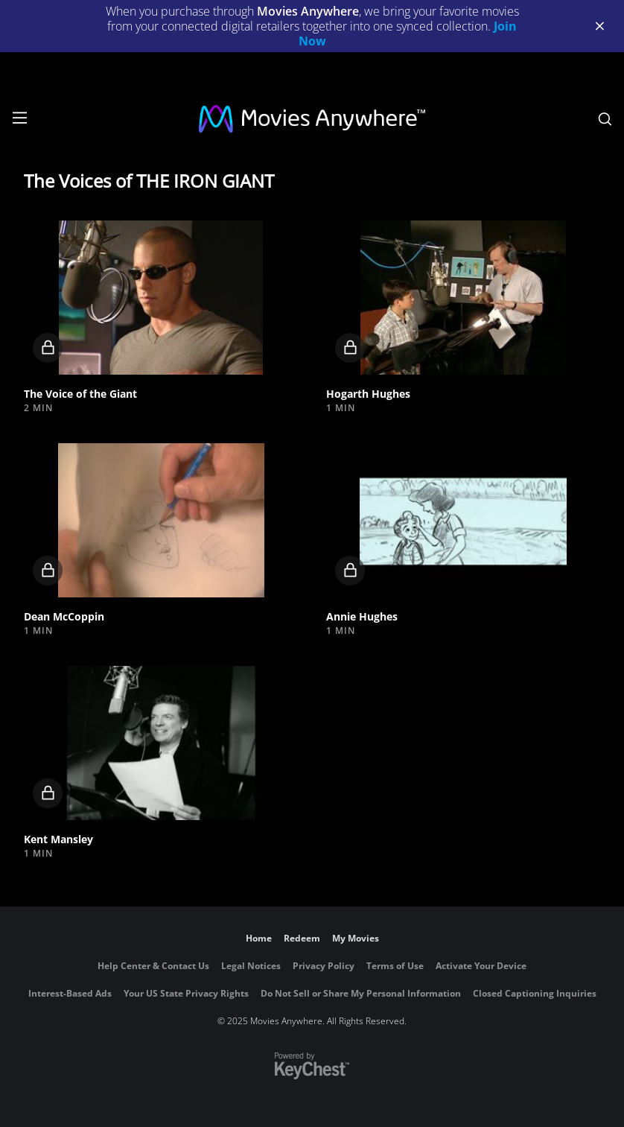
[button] (161, 297)
